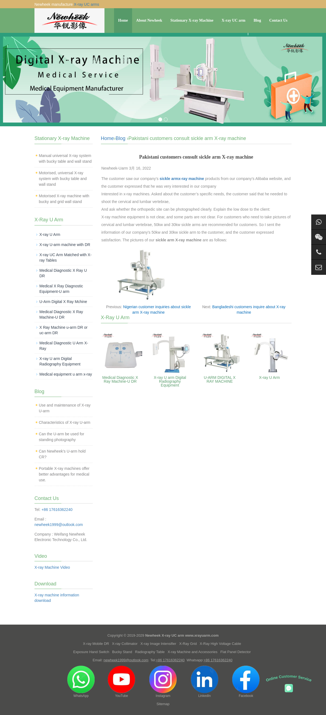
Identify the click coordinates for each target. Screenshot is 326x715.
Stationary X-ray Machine (191, 20)
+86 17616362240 (57, 509)
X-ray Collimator (125, 644)
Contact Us (278, 20)
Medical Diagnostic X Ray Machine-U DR (120, 379)
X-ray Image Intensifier (158, 644)
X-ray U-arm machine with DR (64, 244)
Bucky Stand (122, 652)
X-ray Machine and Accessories (192, 652)
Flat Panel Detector (235, 652)
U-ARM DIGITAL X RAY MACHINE (219, 379)
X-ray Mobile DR (96, 644)
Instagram (163, 682)
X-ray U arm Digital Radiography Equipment (170, 381)
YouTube (121, 682)
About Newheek (149, 20)
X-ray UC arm (233, 20)
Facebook (246, 682)
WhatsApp (81, 682)
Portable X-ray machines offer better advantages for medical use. (64, 474)
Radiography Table (150, 652)
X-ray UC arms (86, 4)
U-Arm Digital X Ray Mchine (63, 301)
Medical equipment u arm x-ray (65, 374)
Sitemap (163, 704)
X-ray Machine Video (52, 567)
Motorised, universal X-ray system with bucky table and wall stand (63, 179)
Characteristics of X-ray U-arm (64, 422)
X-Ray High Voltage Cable (220, 644)
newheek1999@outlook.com (58, 524)
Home (123, 20)
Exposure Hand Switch (91, 652)
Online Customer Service (288, 678)
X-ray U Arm (269, 377)
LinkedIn (204, 682)
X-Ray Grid (188, 644)
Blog (257, 20)
